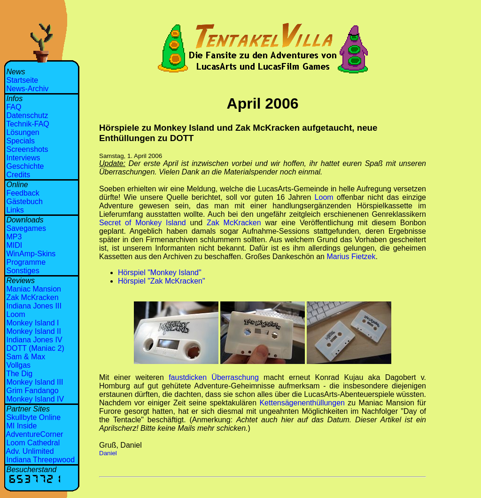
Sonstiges (22, 271)
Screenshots (27, 149)
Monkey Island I (32, 323)
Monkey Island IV (35, 399)
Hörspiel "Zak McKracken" (161, 281)
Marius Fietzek (350, 257)
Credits (18, 175)
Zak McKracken (32, 297)
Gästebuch (24, 202)
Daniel (108, 453)
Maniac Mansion (33, 289)
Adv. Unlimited (30, 451)
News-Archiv (27, 89)
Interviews (23, 158)
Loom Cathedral (33, 443)
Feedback (22, 193)
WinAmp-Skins (30, 254)
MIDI (14, 245)
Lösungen (22, 132)
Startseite (22, 80)
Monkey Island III (34, 382)
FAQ (13, 107)
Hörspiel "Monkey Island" (160, 273)
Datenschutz (27, 115)
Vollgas (18, 365)
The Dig (19, 374)
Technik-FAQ (27, 124)
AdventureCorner (34, 434)
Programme (26, 262)
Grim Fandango (32, 391)
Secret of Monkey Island (142, 223)
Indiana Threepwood (40, 460)
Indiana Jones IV (34, 340)
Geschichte (25, 166)
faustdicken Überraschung (214, 377)
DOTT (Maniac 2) (35, 348)
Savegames (26, 228)
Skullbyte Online (33, 417)
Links (14, 210)
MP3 (14, 237)
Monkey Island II (33, 331)
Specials (20, 141)
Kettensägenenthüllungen (302, 403)
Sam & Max (25, 357)
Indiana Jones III (33, 306)
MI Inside (21, 426)
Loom (15, 314)
